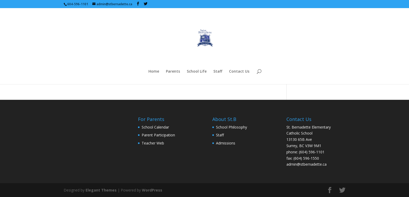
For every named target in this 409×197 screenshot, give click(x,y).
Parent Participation (158, 134)
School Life (197, 71)
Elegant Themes (101, 190)
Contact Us (239, 71)
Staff (217, 71)
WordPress (152, 190)
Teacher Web (153, 143)
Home (153, 71)
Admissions (225, 143)
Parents (173, 71)
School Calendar (155, 127)
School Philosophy (231, 127)
